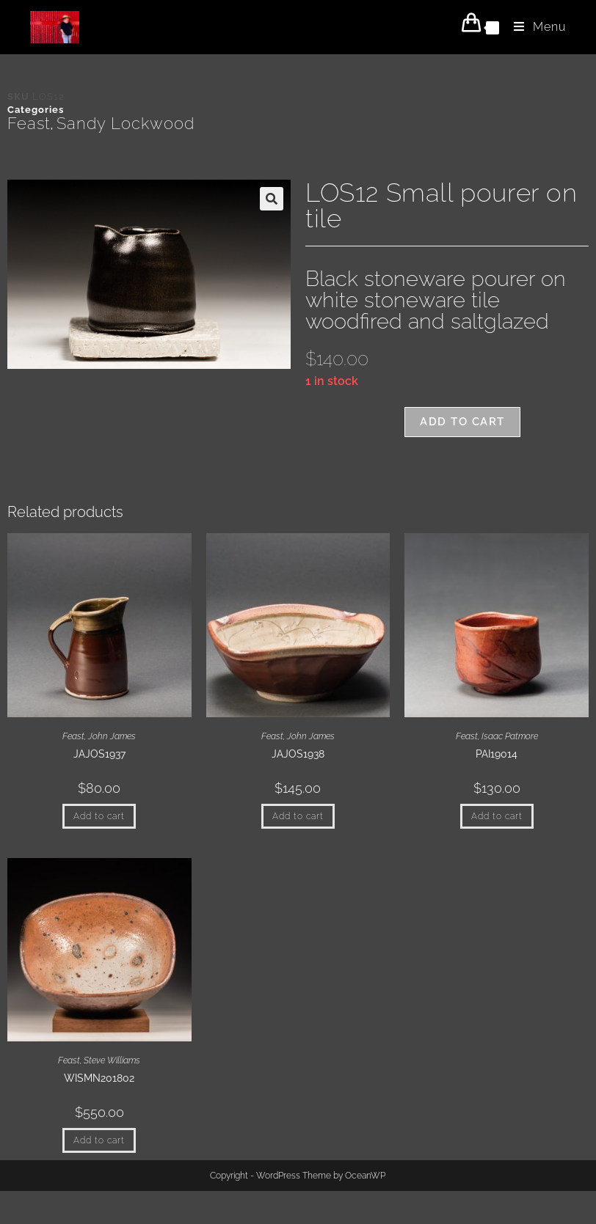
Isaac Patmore (509, 736)
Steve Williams (112, 1060)
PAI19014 (496, 754)
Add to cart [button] (99, 816)
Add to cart (462, 421)
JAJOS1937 (99, 754)
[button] (271, 198)
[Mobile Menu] (534, 27)
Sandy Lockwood (126, 123)
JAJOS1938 (298, 754)
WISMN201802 (99, 1078)
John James (112, 736)
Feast (29, 123)
